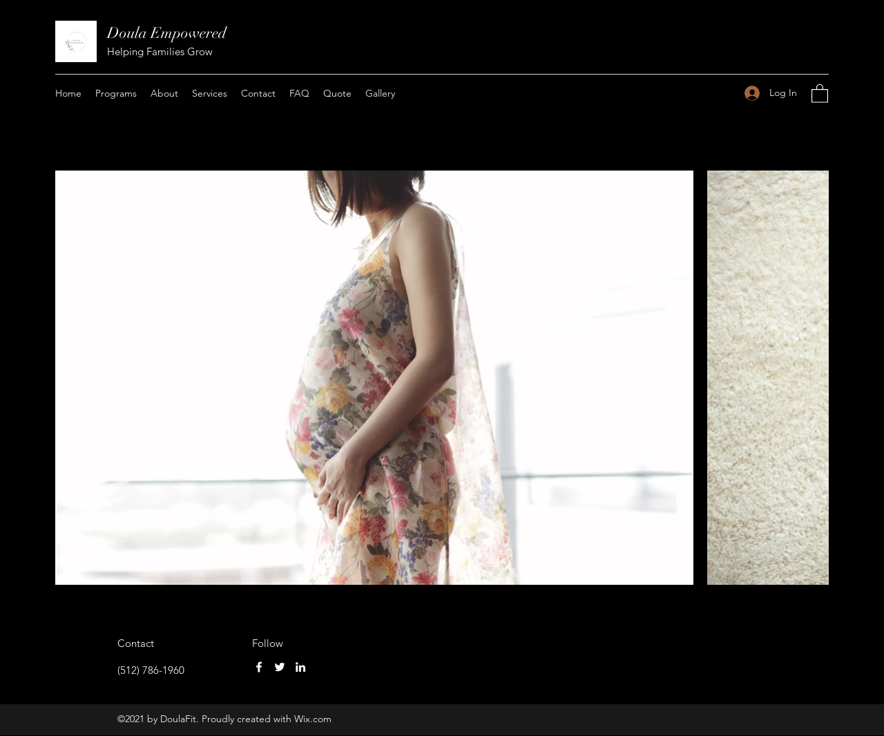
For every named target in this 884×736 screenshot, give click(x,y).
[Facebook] (259, 667)
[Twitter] (280, 667)
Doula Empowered (167, 32)
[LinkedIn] (300, 667)
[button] (819, 93)
